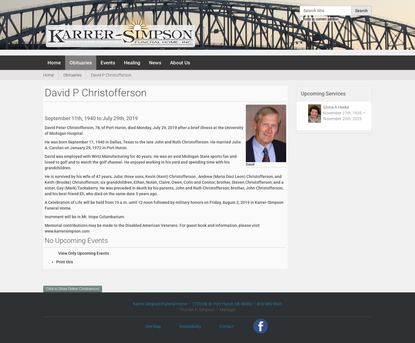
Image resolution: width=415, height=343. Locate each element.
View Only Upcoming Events (83, 253)
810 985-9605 (269, 304)
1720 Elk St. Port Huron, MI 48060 (222, 304)
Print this (64, 262)
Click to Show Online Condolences (72, 289)
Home (54, 63)
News (155, 63)
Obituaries (80, 63)
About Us (180, 63)
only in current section (321, 19)
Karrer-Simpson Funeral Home (160, 304)
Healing (132, 63)
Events (108, 63)
